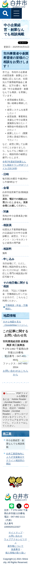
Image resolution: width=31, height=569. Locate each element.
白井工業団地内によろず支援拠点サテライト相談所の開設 (15, 458)
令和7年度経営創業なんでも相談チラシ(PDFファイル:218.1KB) (15, 165)
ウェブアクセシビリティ (15, 541)
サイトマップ (15, 532)
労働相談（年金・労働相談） (16, 307)
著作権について (15, 546)
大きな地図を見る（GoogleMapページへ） (15, 323)
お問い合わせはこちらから (15, 373)
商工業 (7, 433)
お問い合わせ (15, 536)
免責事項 (15, 549)
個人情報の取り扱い (15, 552)
